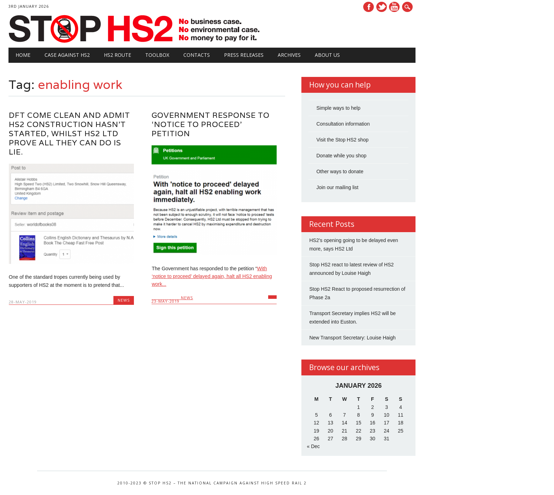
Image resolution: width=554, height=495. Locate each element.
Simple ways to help (338, 108)
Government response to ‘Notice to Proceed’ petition (211, 124)
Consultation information (343, 124)
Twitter (381, 7)
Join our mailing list (337, 187)
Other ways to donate (339, 171)
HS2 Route (117, 55)
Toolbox (157, 55)
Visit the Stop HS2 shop (342, 140)
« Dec (313, 446)
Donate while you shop (341, 155)
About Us (327, 55)
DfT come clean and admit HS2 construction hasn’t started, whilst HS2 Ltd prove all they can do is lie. (69, 133)
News (124, 300)
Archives (289, 55)
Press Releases (244, 55)
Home (23, 55)
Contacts (196, 55)
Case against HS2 (67, 55)
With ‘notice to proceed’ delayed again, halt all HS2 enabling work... (212, 276)
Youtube (394, 7)
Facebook (368, 7)
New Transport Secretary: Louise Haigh (352, 337)
